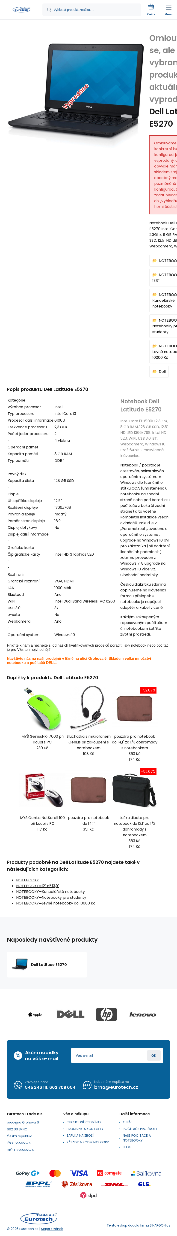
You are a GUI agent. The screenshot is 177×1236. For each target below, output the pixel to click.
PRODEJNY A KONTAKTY (85, 1128)
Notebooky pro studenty (64, 897)
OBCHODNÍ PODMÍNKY (84, 1122)
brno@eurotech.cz (116, 1087)
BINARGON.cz (160, 1225)
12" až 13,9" (50, 886)
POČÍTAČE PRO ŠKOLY (140, 1128)
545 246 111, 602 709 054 (50, 1087)
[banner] (21, 10)
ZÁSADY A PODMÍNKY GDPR (88, 1142)
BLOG (127, 1147)
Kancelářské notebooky (63, 891)
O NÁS (128, 1122)
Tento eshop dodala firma (128, 1225)
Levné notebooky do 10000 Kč (68, 903)
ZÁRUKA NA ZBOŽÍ (80, 1135)
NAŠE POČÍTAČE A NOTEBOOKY (137, 1138)
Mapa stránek (52, 1229)
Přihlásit (154, 1055)
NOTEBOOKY (27, 880)
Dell (162, 371)
